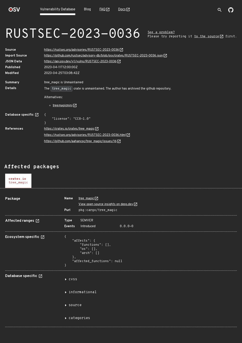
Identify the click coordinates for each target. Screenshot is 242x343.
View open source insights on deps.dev (106, 204)
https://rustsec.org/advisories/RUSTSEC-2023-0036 (81, 50)
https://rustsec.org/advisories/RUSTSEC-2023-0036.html (85, 135)
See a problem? (161, 32)
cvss (73, 279)
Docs (122, 9)
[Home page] (14, 11)
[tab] (18, 181)
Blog (87, 9)
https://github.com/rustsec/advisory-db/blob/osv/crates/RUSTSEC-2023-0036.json (103, 56)
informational (83, 292)
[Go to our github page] (230, 11)
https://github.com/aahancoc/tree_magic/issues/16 (80, 141)
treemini (62, 106)
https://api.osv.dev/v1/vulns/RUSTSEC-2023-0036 (80, 62)
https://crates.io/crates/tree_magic (69, 129)
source (75, 305)
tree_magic (86, 199)
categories (79, 318)
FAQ (102, 9)
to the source (206, 37)
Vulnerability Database (57, 9)
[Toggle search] (219, 10)
